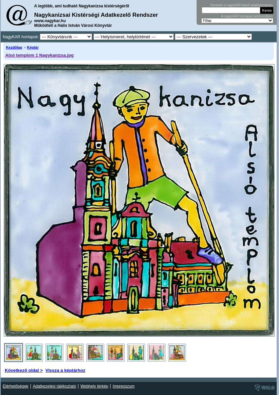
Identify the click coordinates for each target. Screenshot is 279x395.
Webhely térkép (94, 386)
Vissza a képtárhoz (65, 370)
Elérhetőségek (15, 386)
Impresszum (123, 386)
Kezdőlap (14, 47)
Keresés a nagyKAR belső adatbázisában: (242, 5)
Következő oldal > (24, 370)
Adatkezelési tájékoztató (54, 386)
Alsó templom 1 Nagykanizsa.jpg (39, 55)
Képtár (33, 47)
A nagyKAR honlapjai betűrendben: (247, 16)
